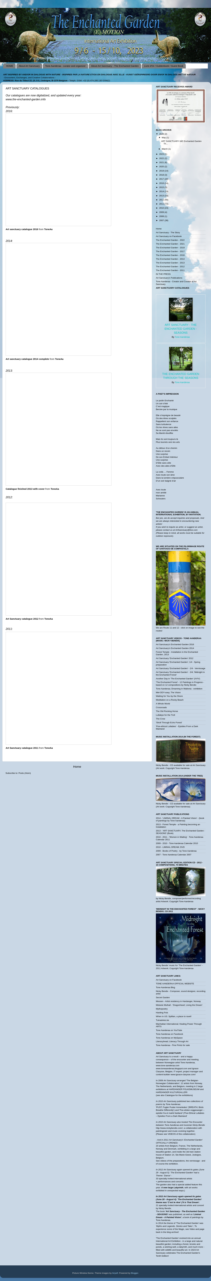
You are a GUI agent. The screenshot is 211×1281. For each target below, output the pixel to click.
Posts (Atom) (25, 773)
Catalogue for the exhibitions (178, 1095)
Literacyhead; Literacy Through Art (172, 1041)
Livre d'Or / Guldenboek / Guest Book (163, 66)
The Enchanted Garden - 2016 (170, 255)
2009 (162, 212)
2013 (162, 195)
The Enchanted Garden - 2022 (170, 240)
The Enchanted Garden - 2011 (170, 270)
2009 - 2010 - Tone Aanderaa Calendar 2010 (177, 843)
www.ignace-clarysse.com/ (183, 1074)
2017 (162, 179)
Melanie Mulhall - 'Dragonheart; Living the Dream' (179, 1005)
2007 (162, 220)
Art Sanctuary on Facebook (169, 236)
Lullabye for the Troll (165, 715)
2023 (162, 154)
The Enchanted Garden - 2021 (170, 244)
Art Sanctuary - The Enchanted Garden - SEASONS (181, 328)
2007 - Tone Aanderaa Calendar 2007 (173, 854)
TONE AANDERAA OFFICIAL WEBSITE (175, 983)
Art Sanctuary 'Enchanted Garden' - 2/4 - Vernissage (180, 668)
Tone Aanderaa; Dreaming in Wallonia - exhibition (179, 689)
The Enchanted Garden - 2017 (170, 251)
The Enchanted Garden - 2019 (170, 247)
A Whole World (163, 703)
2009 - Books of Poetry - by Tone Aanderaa (176, 851)
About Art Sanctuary (29, 66)
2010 (162, 208)
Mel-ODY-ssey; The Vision (168, 692)
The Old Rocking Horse (167, 711)
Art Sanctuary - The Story (168, 232)
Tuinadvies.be (162, 1020)
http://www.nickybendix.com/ (169, 1128)
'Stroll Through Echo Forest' (169, 722)
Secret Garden (163, 997)
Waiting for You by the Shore (169, 696)
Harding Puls (162, 1012)
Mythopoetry (162, 1009)
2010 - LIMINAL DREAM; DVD (170, 847)
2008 (162, 216)
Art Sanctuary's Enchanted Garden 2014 (175, 648)
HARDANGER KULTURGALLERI (171, 1092)
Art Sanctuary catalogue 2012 (22, 619)
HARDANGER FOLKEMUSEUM (184, 1089)
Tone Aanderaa (182, 337)
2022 (162, 158)
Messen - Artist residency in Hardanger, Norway (178, 1001)
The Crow (160, 719)
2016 (162, 183)
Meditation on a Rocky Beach (170, 700)
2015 (162, 187)
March (165, 149)
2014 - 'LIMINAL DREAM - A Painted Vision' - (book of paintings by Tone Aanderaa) (180, 819)
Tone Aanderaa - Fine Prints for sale (173, 1045)
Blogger (134, 1273)
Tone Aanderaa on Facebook (169, 1034)
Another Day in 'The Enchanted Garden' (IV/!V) (178, 678)
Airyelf (115, 1273)
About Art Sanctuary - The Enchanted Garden (115, 66)
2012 (162, 200)
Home (77, 766)
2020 (162, 166)
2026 (162, 134)
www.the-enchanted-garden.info (26, 99)
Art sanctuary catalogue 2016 (22, 229)
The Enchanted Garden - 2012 (170, 266)
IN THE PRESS (163, 274)
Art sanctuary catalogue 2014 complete (27, 359)
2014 (162, 191)
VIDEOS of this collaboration (181, 1134)
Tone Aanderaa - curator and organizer (65, 66)
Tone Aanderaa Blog (165, 987)
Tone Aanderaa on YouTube (169, 1030)
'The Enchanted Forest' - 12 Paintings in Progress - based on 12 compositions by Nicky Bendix (180, 683)
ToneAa (48, 229)
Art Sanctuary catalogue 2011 (22, 748)
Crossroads (161, 707)
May (164, 137)
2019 (162, 171)
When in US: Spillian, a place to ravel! (173, 1016)
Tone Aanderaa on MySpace (169, 1038)
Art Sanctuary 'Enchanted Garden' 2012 (174, 658)
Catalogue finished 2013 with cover (25, 489)
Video (192, 1229)
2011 (162, 204)
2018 (162, 175)
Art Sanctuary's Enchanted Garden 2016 (175, 644)
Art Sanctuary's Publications (169, 278)
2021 (162, 162)
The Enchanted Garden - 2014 (170, 259)
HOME (9, 66)
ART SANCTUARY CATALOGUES (172, 288)
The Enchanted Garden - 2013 (170, 263)
